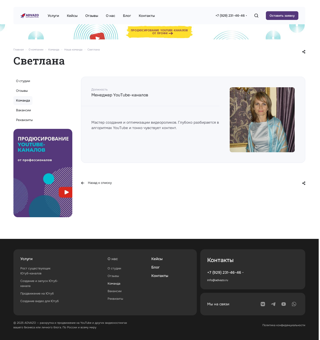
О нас (113, 259)
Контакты (159, 276)
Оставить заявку (282, 16)
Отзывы (22, 91)
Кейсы (157, 259)
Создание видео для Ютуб (39, 301)
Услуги (26, 259)
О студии (23, 81)
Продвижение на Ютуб (37, 293)
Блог (155, 267)
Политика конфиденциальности (283, 325)
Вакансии (23, 110)
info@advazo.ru (217, 280)
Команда (23, 100)
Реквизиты (24, 120)
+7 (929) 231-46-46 (230, 15)
